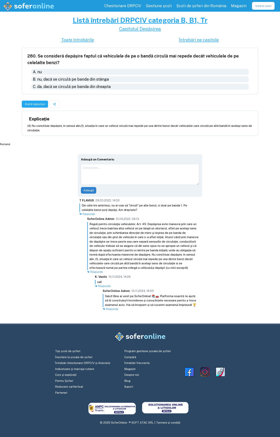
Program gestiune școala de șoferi (147, 351)
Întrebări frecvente (137, 363)
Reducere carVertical (69, 386)
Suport (128, 386)
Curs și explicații (65, 374)
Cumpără (130, 357)
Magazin (130, 369)
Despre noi (131, 374)
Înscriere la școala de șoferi (73, 357)
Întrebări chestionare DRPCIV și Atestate (82, 363)
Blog (127, 380)
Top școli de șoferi (67, 351)
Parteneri (61, 392)
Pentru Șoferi (64, 380)
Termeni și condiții (168, 422)
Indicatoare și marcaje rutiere (74, 369)
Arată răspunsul (35, 104)
